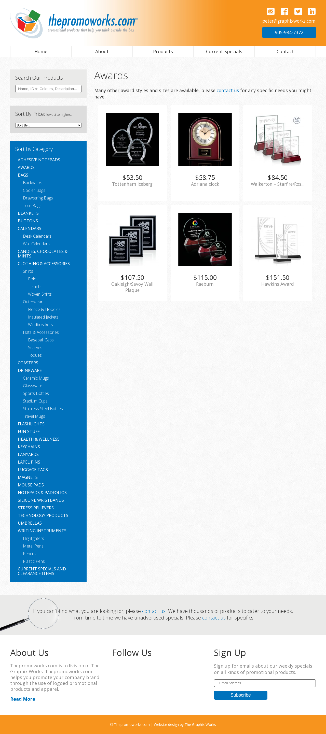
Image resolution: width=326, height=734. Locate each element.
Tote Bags (32, 205)
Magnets (28, 477)
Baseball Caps (41, 340)
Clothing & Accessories (44, 263)
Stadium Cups (35, 401)
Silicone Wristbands (41, 500)
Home (40, 51)
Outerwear (33, 302)
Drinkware (30, 370)
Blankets (28, 213)
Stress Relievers (36, 508)
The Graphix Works (200, 724)
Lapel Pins (29, 462)
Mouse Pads (31, 485)
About (102, 51)
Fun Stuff (28, 431)
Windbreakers (40, 324)
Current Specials (224, 51)
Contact (285, 51)
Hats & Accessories (41, 332)
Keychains (29, 447)
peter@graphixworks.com (287, 21)
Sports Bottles (36, 393)
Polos (33, 279)
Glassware (32, 385)
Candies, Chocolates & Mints (42, 254)
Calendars (29, 228)
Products (163, 51)
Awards (26, 167)
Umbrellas (30, 523)
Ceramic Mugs (36, 378)
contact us (228, 90)
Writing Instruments (42, 531)
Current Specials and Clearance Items (42, 571)
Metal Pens (33, 546)
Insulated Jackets (43, 317)
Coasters (28, 363)
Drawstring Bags (38, 198)
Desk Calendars (37, 236)
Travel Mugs (34, 416)
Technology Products (43, 515)
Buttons (28, 221)
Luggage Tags (33, 469)
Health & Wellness (39, 439)
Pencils (29, 553)
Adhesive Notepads (39, 160)
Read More (22, 699)
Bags (23, 175)
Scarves (35, 347)
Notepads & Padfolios (42, 492)
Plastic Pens (34, 561)
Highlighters (33, 538)
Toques (35, 355)
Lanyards (28, 454)
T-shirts (35, 286)
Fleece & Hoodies (44, 309)
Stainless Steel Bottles (43, 408)
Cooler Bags (34, 190)
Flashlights (31, 424)
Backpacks (32, 182)
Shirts (28, 271)
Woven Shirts (40, 294)
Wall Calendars (36, 244)
